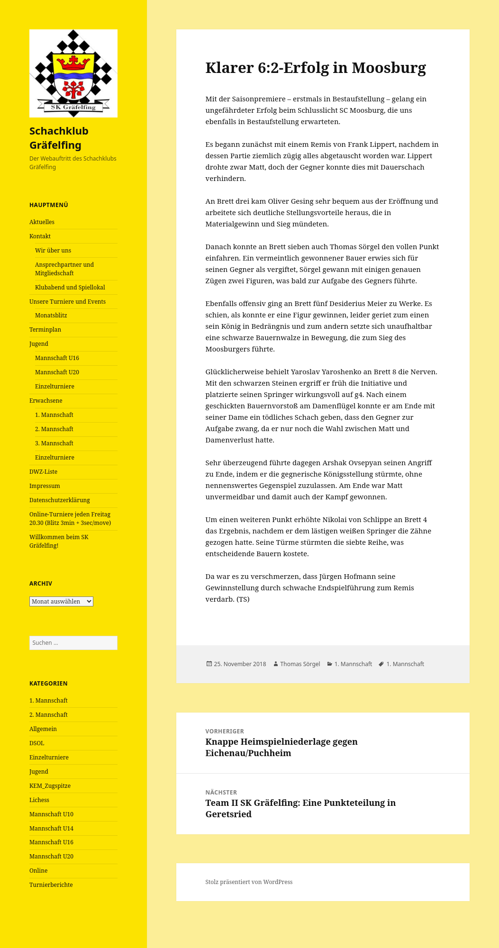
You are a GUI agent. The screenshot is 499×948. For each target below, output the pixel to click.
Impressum (44, 486)
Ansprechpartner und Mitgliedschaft (64, 269)
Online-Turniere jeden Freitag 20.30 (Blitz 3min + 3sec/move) (70, 518)
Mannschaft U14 (51, 828)
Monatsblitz (51, 315)
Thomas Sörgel (300, 664)
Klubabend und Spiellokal (70, 287)
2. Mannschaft (54, 429)
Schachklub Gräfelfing (59, 137)
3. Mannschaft (54, 443)
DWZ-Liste (43, 472)
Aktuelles (41, 222)
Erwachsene (46, 401)
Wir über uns (53, 250)
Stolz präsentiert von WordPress (249, 882)
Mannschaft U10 (51, 814)
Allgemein (43, 729)
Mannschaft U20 (57, 372)
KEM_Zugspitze (50, 786)
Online (38, 871)
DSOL (37, 743)
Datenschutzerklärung (59, 500)
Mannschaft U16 (57, 358)
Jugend (38, 344)
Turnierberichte (51, 885)
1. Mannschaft (54, 415)
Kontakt (40, 236)
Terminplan (45, 329)
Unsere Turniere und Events (67, 302)
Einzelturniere (54, 386)
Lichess (39, 800)
